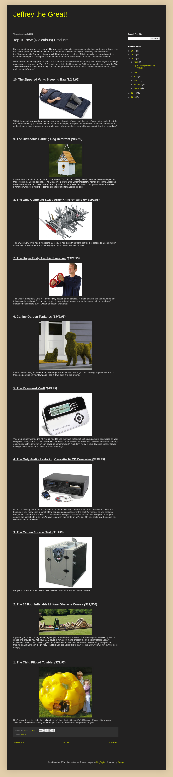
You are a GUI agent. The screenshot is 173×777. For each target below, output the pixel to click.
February (138, 84)
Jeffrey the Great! (40, 14)
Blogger (121, 762)
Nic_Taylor (100, 762)
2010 (133, 97)
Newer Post (19, 742)
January (137, 88)
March (137, 80)
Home (66, 742)
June (136, 62)
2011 (133, 93)
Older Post (112, 742)
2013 (133, 55)
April (136, 77)
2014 (133, 51)
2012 (133, 59)
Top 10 (23, 734)
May (136, 73)
